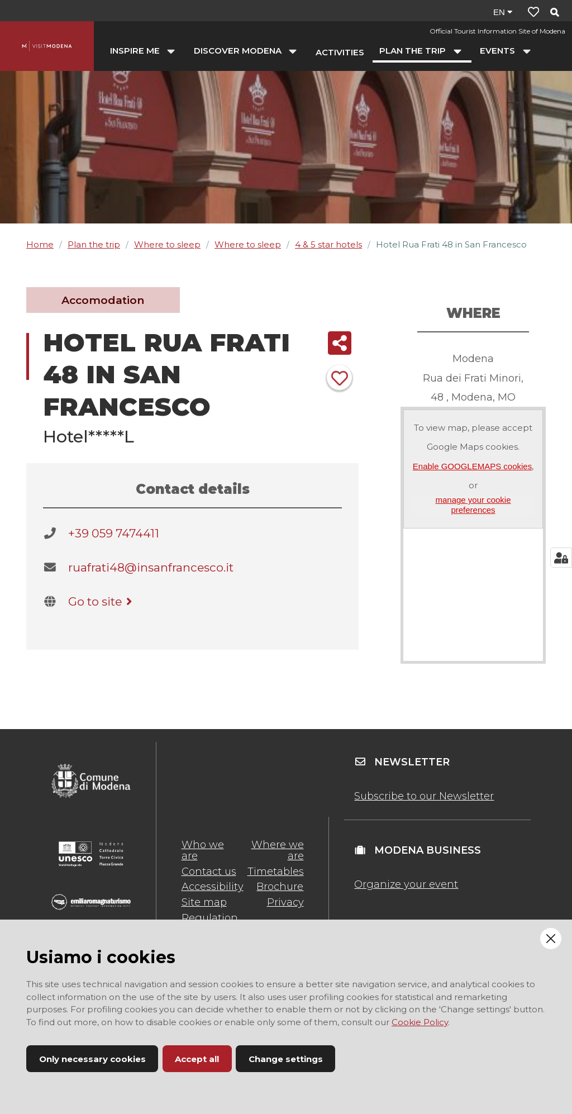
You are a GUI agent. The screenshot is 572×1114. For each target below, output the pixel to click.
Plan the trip (94, 244)
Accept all (197, 1059)
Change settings (286, 1059)
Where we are (277, 850)
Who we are (203, 850)
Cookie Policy (420, 1022)
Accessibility (213, 886)
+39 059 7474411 (113, 533)
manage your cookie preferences (473, 504)
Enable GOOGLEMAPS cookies (472, 466)
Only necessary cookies (92, 1059)
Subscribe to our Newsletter (424, 796)
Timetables (275, 871)
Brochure (279, 886)
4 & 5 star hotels (328, 244)
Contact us (209, 871)
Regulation (210, 918)
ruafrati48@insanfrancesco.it (150, 567)
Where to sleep (167, 244)
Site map (204, 902)
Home (40, 244)
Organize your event (406, 884)
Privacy (285, 902)
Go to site (102, 601)
